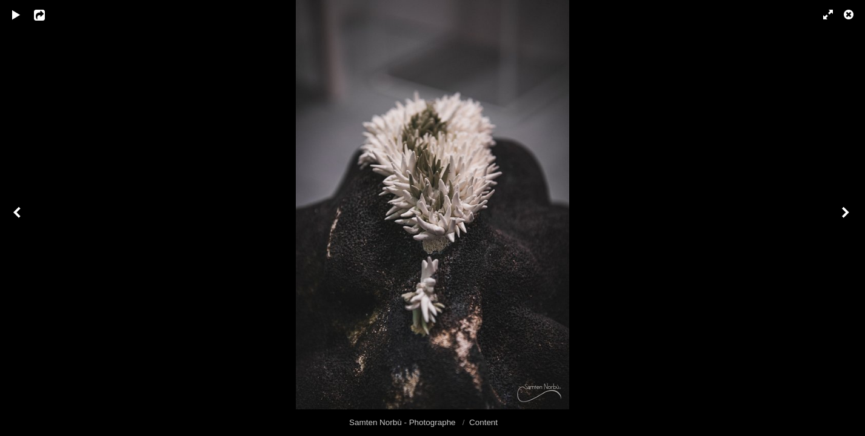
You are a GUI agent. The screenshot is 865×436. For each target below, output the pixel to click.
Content (483, 422)
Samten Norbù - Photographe (403, 422)
